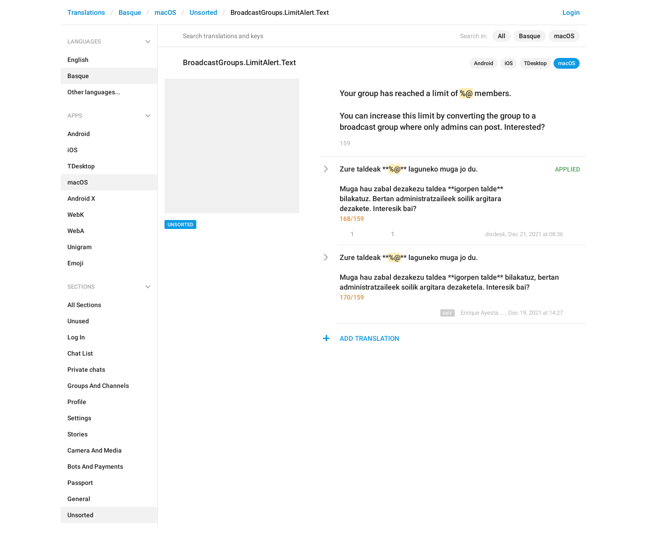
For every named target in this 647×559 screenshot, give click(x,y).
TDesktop (535, 63)
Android (483, 63)
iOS (509, 63)
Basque (130, 13)
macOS (165, 13)
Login (571, 13)
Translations (86, 13)
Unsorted (203, 13)
